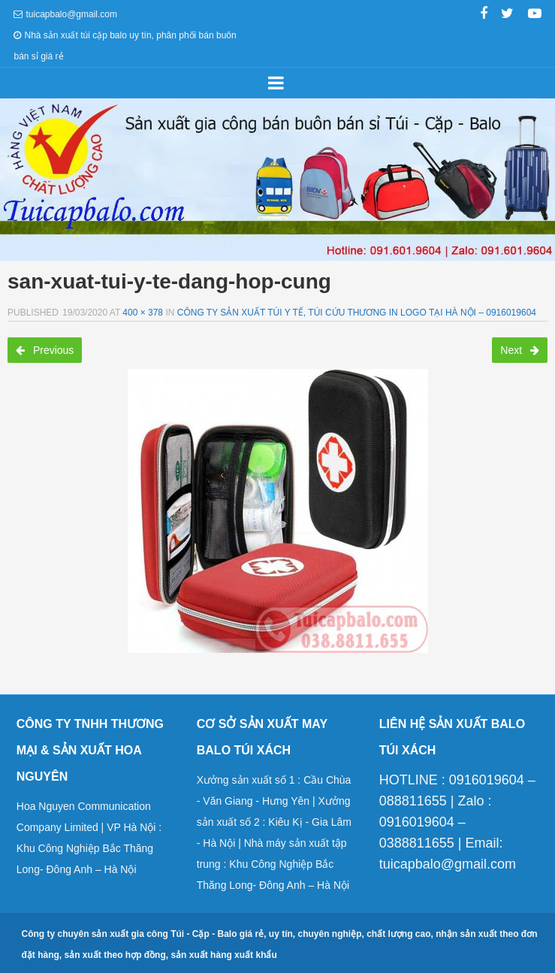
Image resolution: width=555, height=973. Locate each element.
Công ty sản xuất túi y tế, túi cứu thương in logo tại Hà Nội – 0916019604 (356, 312)
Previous (45, 350)
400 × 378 (142, 312)
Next (519, 350)
